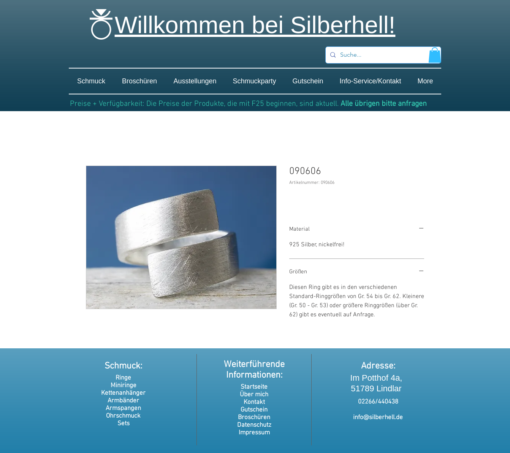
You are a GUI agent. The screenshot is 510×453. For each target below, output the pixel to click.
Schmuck (122, 366)
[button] (434, 55)
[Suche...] (382, 55)
